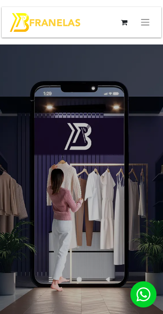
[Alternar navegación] (145, 22)
